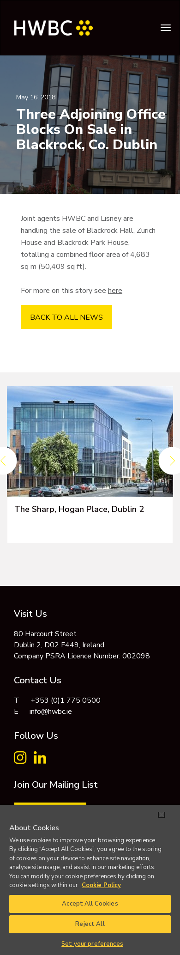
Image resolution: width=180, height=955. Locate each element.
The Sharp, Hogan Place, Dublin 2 (79, 509)
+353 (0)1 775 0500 (65, 700)
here (115, 291)
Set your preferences (92, 944)
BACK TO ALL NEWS (66, 317)
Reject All (89, 924)
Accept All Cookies (90, 904)
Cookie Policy (101, 885)
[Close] (161, 814)
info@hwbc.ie (51, 711)
